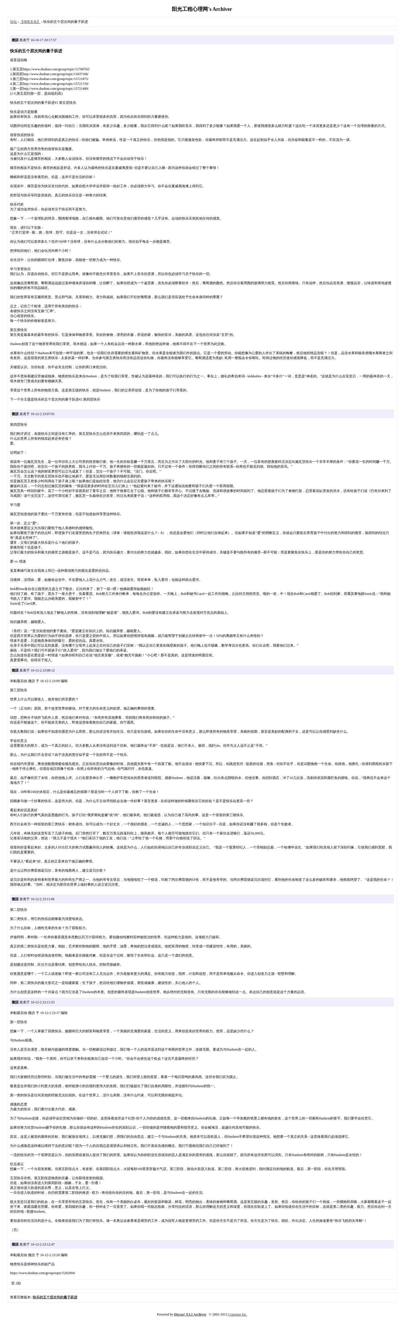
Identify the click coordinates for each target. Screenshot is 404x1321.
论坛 (13, 22)
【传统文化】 (30, 22)
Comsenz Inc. (237, 1314)
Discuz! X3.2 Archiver (190, 1314)
